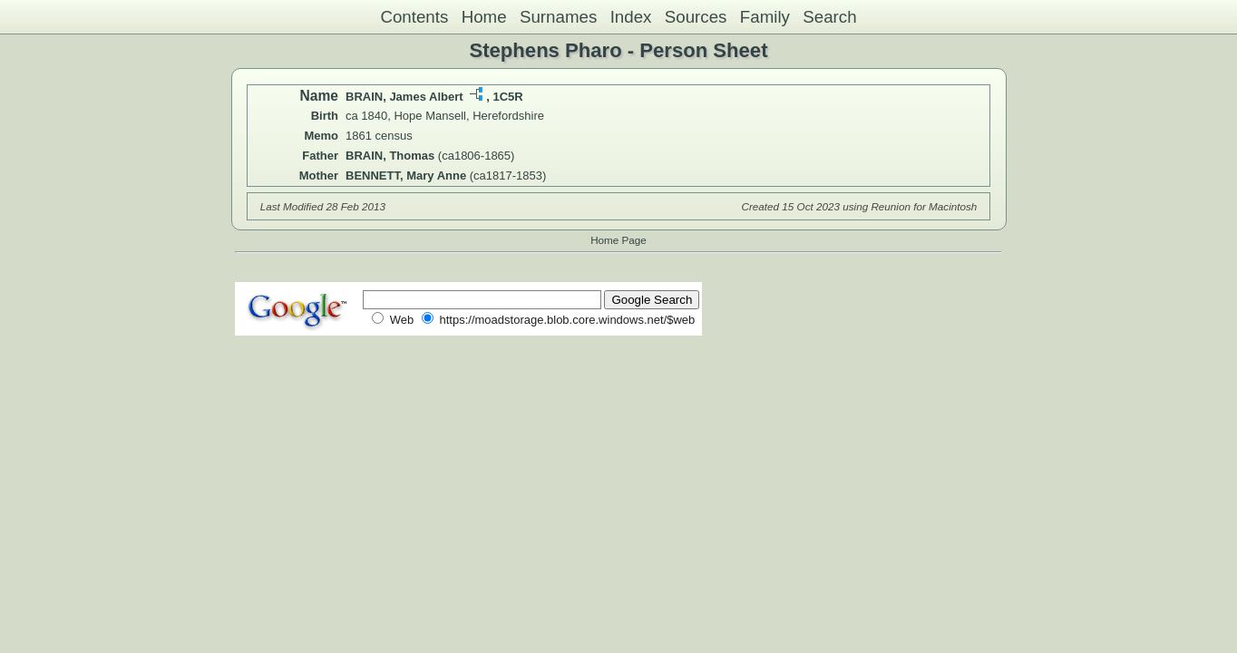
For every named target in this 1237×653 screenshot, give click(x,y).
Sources (696, 16)
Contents (414, 16)
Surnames (558, 16)
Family (765, 16)
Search (829, 16)
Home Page (618, 240)
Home (484, 16)
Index (631, 16)
